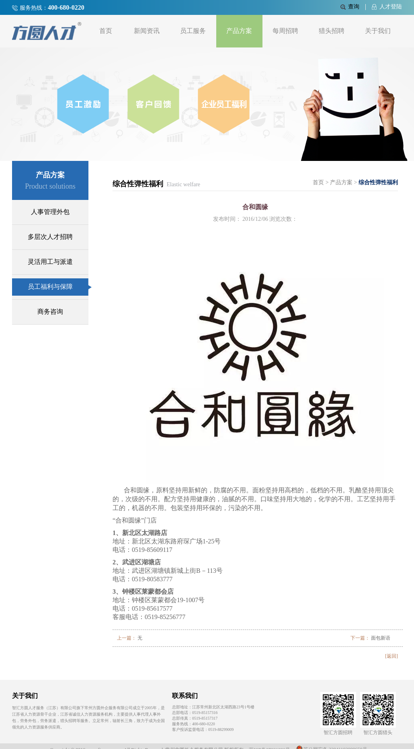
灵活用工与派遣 (50, 261)
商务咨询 (50, 311)
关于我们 (378, 30)
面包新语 (380, 638)
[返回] (391, 656)
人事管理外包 (50, 211)
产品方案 (239, 30)
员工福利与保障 (58, 286)
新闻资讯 (147, 30)
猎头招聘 (331, 30)
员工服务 (193, 30)
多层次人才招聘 (50, 236)
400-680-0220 (66, 7)
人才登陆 (387, 7)
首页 (105, 30)
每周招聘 (285, 30)
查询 (349, 7)
